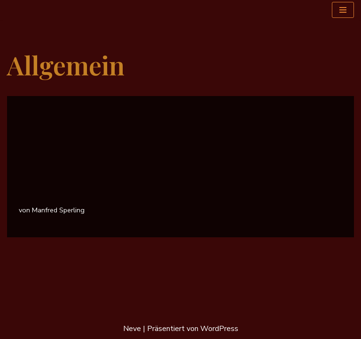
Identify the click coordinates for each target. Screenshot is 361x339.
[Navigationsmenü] (343, 10)
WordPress (219, 328)
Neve (132, 328)
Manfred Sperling (58, 210)
